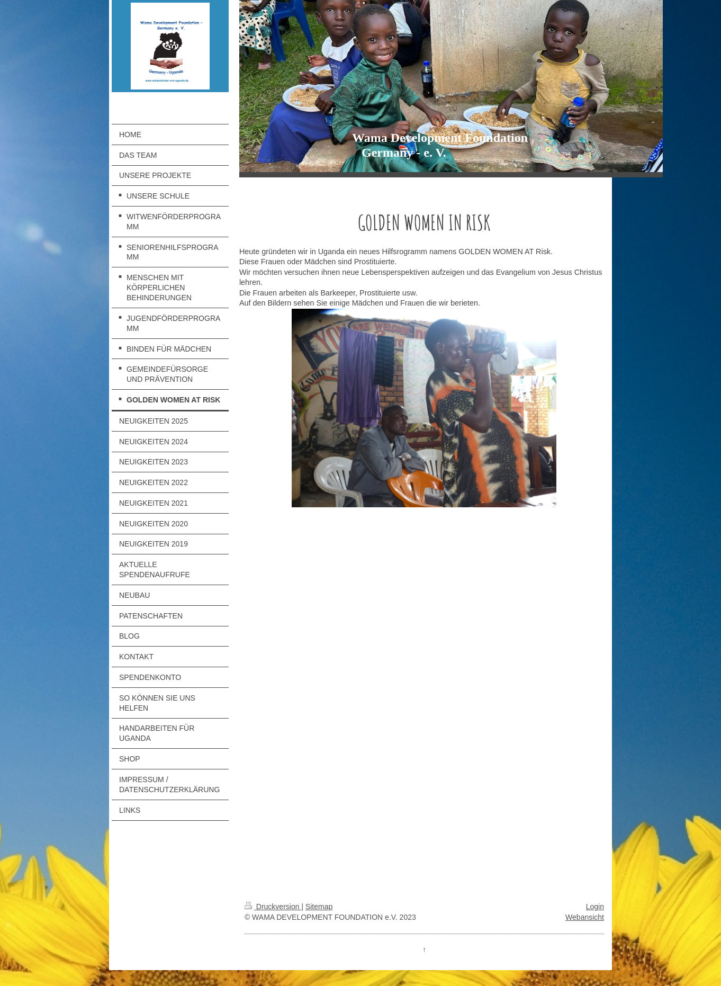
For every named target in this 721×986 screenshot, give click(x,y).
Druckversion (273, 906)
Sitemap (318, 906)
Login (595, 906)
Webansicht (584, 917)
